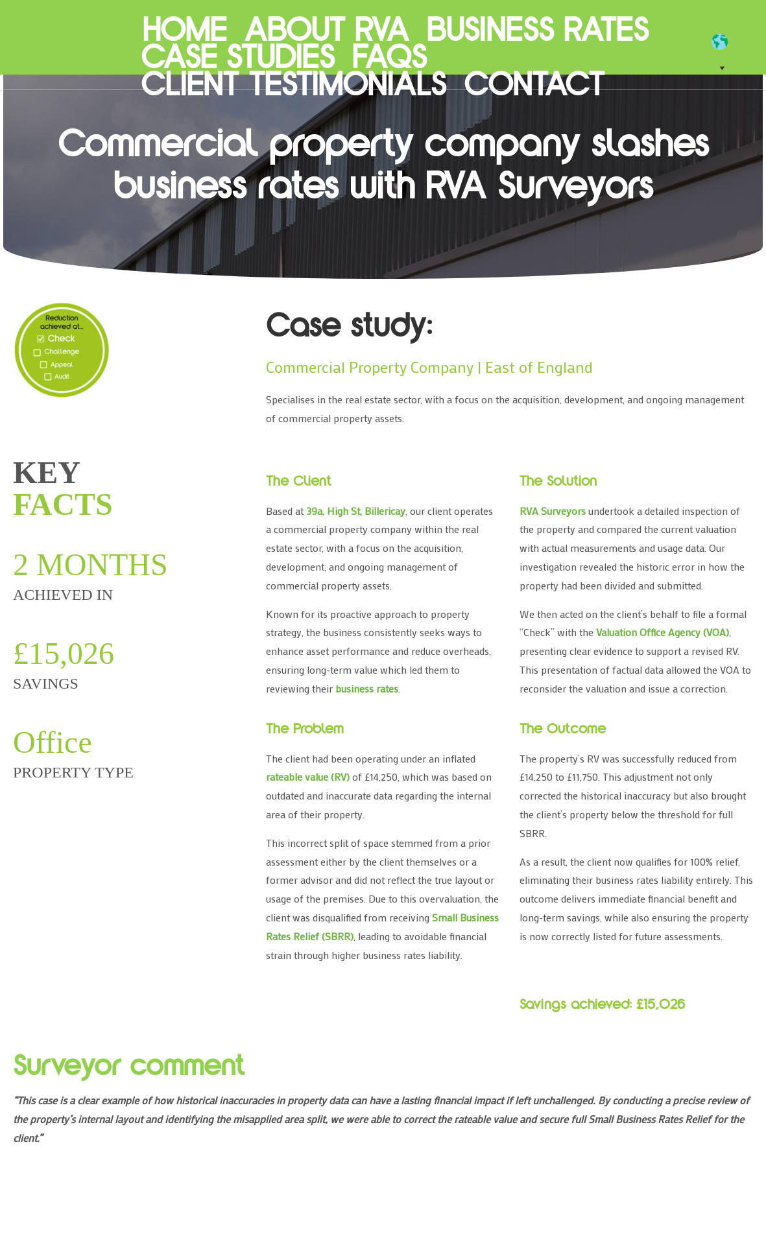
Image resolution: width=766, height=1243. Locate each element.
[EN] (726, 42)
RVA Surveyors (69, 45)
